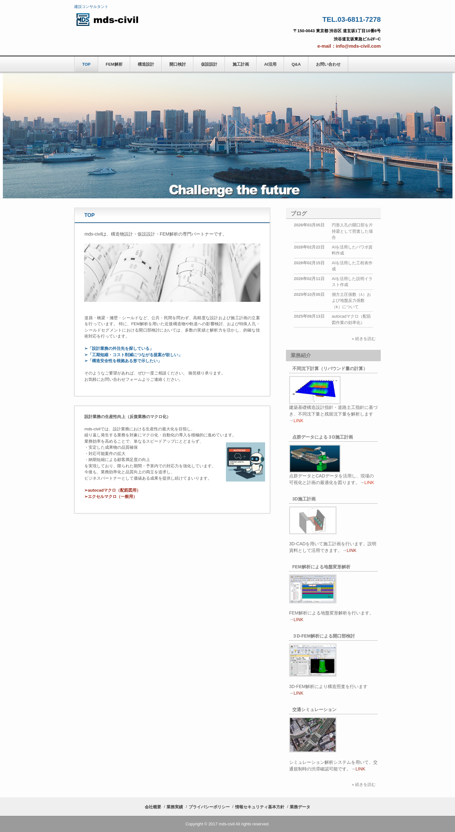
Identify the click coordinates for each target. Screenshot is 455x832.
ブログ (299, 214)
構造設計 (146, 64)
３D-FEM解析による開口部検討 (323, 635)
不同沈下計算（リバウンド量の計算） (329, 368)
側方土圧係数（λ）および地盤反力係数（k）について (351, 300)
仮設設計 (209, 64)
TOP (86, 64)
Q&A (296, 64)
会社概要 (153, 807)
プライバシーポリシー (209, 807)
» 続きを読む (364, 338)
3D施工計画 (304, 498)
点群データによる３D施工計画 (322, 437)
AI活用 (270, 64)
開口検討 (177, 64)
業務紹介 (301, 355)
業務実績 (175, 807)
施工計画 (241, 64)
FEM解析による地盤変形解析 (321, 566)
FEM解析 (114, 64)
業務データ (300, 807)
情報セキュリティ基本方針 (259, 807)
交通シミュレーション (314, 709)
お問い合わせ (328, 64)
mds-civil (117, 19)
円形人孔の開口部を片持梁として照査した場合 (352, 231)
